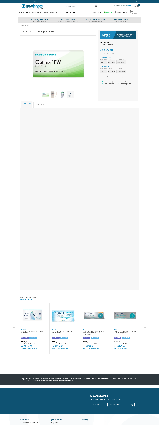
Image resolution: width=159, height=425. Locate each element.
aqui (128, 5)
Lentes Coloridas (36, 12)
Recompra (134, 13)
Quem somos (54, 409)
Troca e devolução (55, 415)
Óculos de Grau (64, 12)
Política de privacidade (56, 413)
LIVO (137, 1)
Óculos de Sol (53, 12)
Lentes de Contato (24, 12)
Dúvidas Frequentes (56, 411)
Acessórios (73, 12)
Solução (45, 12)
